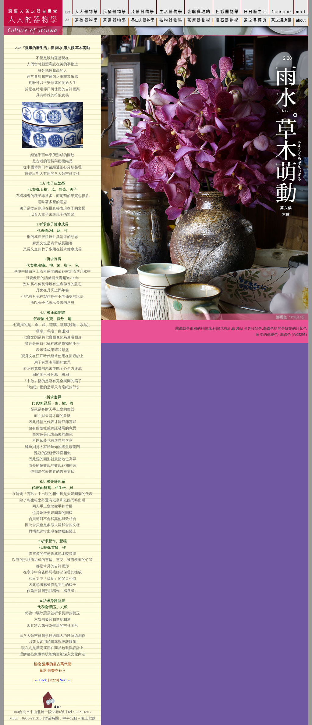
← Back (41, 680)
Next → (65, 680)
